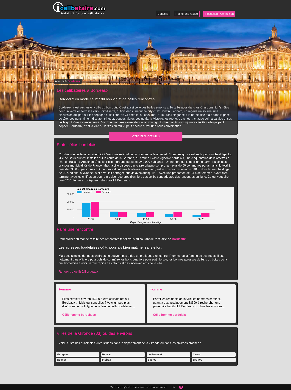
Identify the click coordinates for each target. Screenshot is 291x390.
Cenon (197, 354)
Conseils (162, 13)
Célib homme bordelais (169, 314)
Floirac (106, 359)
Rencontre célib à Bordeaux (78, 271)
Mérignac (62, 354)
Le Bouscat (155, 354)
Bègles (152, 359)
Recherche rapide (187, 13)
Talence (62, 359)
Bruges (197, 359)
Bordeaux (179, 239)
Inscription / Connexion (219, 13)
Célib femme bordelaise (79, 314)
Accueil (59, 81)
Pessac (107, 354)
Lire (174, 387)
